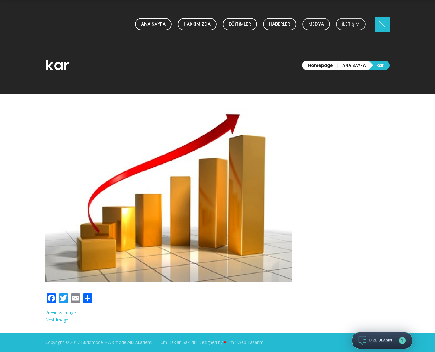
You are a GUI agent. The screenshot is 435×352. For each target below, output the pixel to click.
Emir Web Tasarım (245, 342)
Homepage (320, 65)
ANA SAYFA (354, 65)
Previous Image (60, 312)
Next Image (56, 320)
